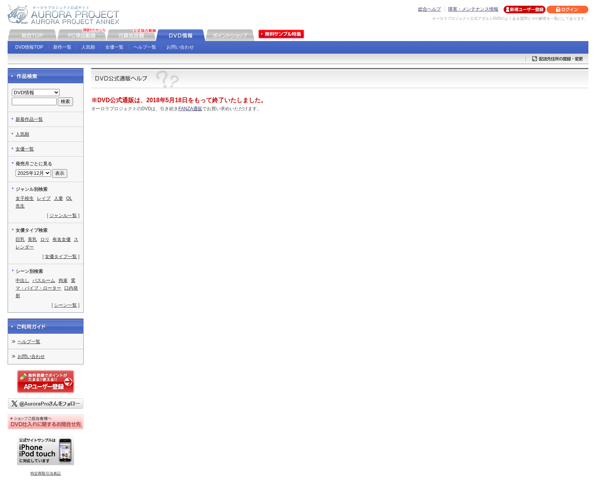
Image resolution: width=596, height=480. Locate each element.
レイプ (44, 198)
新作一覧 (62, 47)
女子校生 (25, 198)
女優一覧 (114, 47)
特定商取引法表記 (45, 473)
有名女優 (61, 239)
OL (69, 198)
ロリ (44, 239)
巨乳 (20, 239)
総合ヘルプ (429, 9)
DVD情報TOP (29, 47)
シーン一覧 (65, 305)
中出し (22, 280)
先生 (20, 206)
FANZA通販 (190, 108)
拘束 (63, 280)
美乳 (32, 239)
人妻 (58, 198)
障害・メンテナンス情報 (473, 9)
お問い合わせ (180, 47)
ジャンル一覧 (63, 215)
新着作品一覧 (29, 119)
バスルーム (43, 280)
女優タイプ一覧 (61, 256)
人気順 (88, 47)
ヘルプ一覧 (144, 47)
